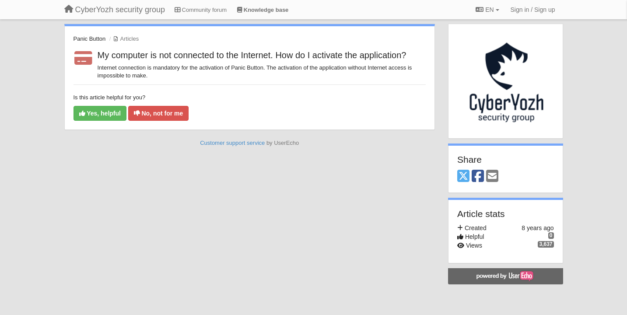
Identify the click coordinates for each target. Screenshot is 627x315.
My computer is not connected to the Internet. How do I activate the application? (252, 55)
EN (487, 9)
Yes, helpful (100, 113)
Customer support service (232, 143)
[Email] (492, 176)
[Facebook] (478, 176)
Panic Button (90, 38)
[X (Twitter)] (463, 176)
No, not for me (158, 113)
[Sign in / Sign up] (533, 9)
